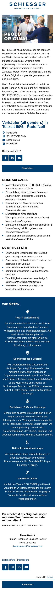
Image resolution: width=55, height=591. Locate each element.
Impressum (23, 560)
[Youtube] (26, 567)
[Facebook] (5, 567)
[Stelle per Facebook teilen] (5, 158)
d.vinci (50, 577)
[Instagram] (12, 567)
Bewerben (27, 168)
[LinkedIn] (19, 567)
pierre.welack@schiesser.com (27, 546)
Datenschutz (9, 560)
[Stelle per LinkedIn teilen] (12, 158)
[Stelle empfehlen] (19, 158)
